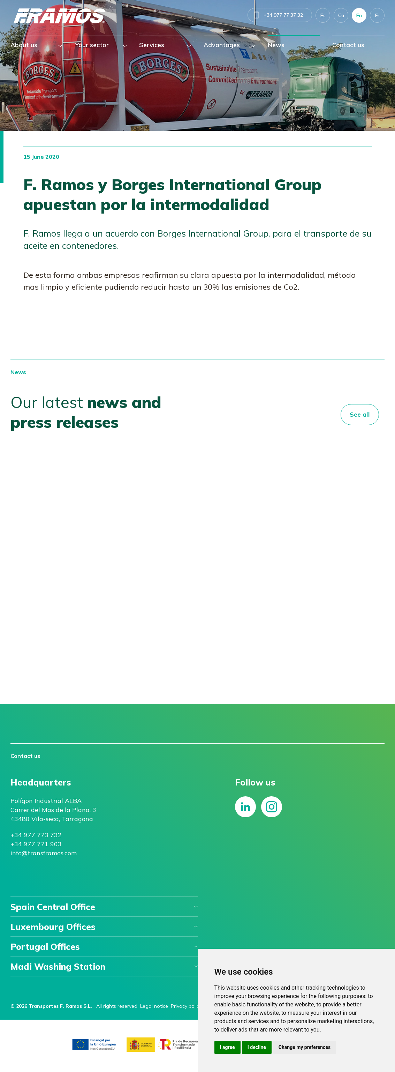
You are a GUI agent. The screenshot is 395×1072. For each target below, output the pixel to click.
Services (151, 45)
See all (360, 414)
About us (23, 45)
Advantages (222, 45)
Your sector (92, 45)
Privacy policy (186, 1006)
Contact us (348, 45)
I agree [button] (227, 1047)
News (276, 45)
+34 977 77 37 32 (283, 15)
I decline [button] (257, 1047)
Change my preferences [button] (305, 1047)
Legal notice (154, 1006)
